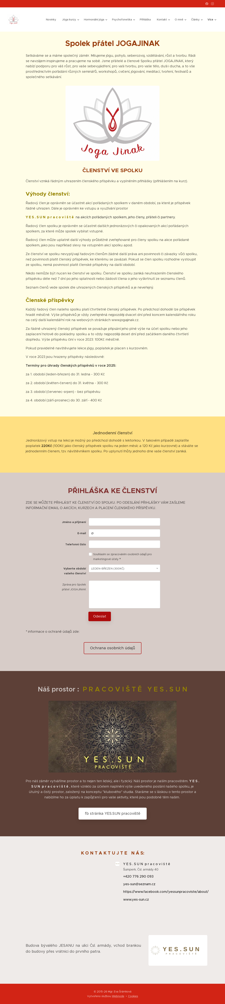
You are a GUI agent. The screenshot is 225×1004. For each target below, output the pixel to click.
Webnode (118, 996)
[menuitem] (54, 19)
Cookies (133, 996)
